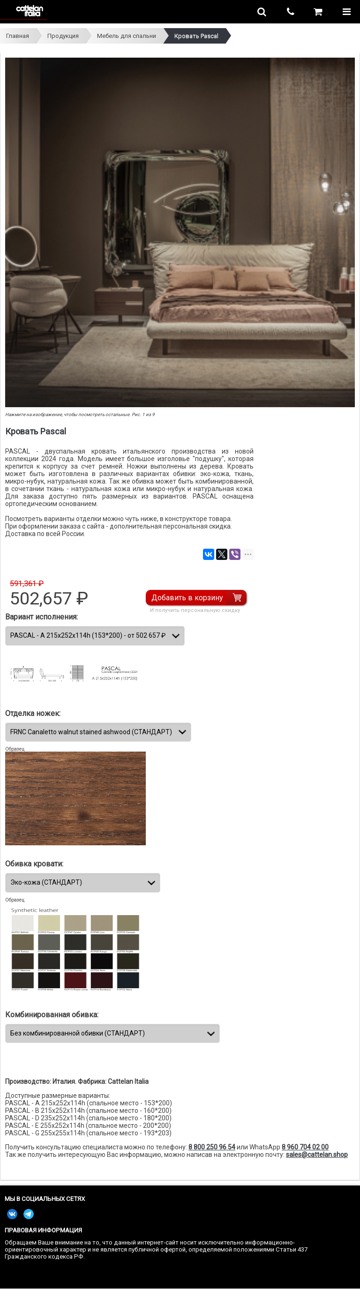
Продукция (63, 35)
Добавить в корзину (187, 597)
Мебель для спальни (126, 35)
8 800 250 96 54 (211, 1147)
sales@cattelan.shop (317, 1154)
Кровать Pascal (196, 35)
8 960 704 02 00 (305, 1147)
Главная (17, 35)
